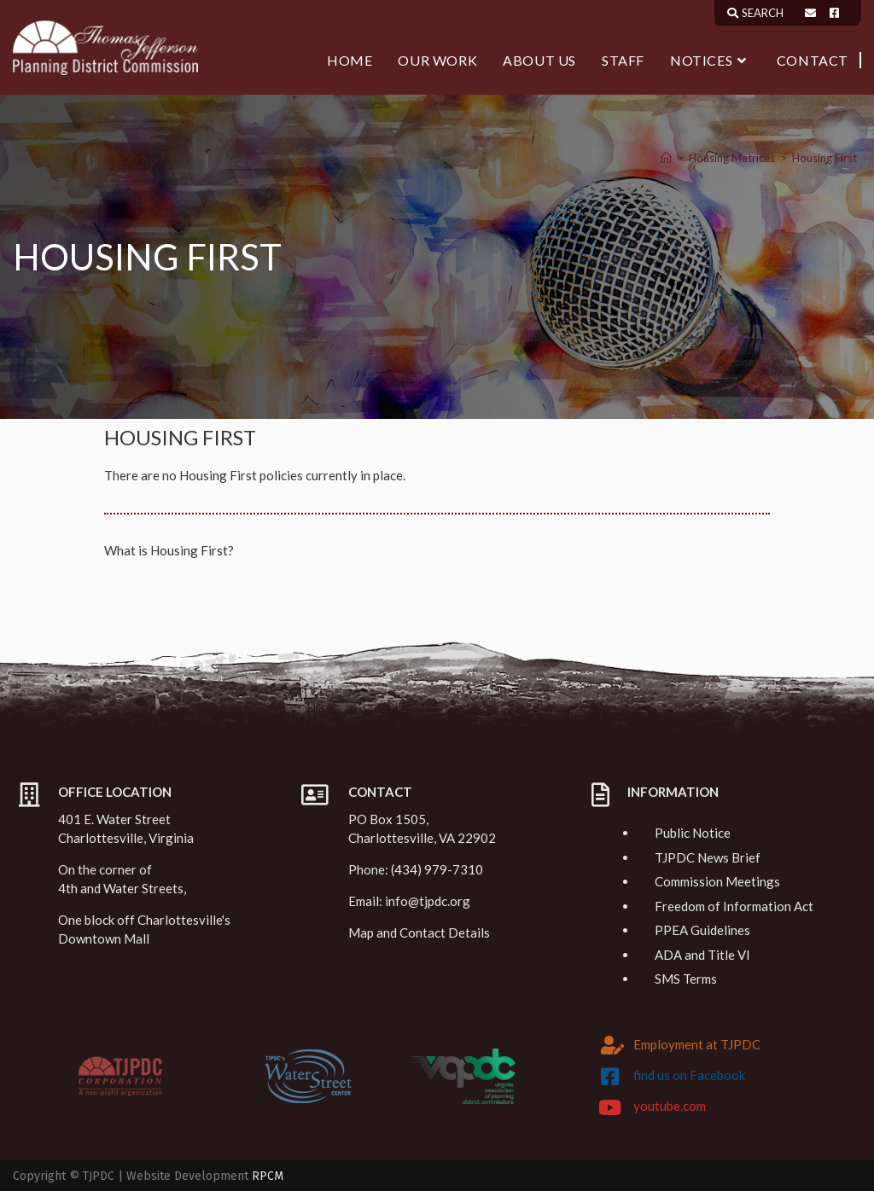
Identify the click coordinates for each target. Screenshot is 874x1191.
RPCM (267, 1176)
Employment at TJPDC (696, 1044)
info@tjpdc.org (427, 901)
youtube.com (669, 1105)
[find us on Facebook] (610, 1076)
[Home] (666, 158)
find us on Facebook (689, 1075)
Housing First (824, 158)
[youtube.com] (610, 1107)
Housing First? (192, 550)
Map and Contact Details (419, 932)
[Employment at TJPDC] (612, 1045)
